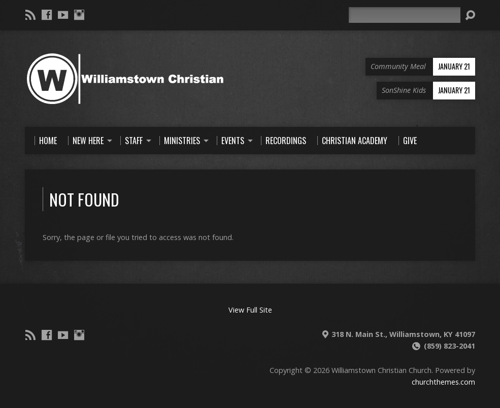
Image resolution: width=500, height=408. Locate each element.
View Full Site (250, 310)
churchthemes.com (443, 382)
